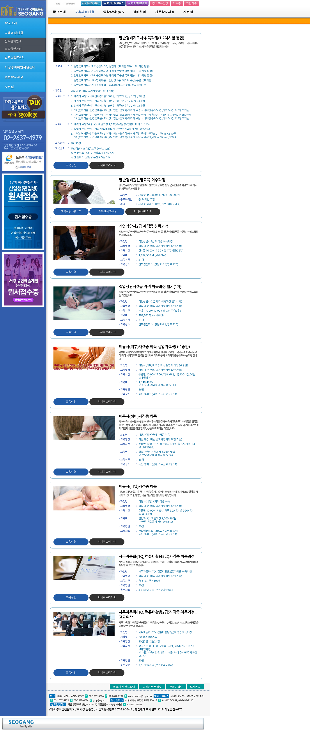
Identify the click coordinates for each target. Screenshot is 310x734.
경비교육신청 (160, 3)
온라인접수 (176, 687)
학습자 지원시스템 (124, 687)
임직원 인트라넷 (152, 687)
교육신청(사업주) (71, 211)
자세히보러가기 (107, 165)
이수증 (177, 3)
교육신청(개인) (107, 211)
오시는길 (195, 687)
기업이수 (191, 3)
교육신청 (71, 165)
